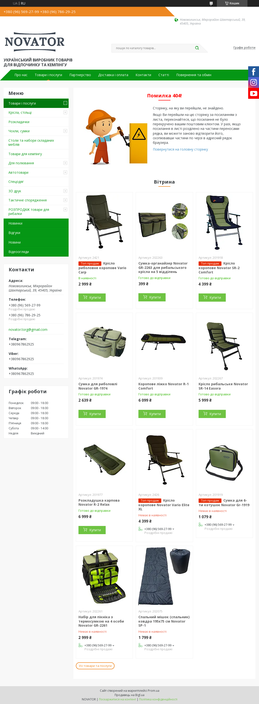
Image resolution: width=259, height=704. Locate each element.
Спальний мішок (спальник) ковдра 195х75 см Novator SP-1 (164, 621)
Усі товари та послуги (95, 666)
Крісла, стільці (20, 112)
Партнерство (80, 75)
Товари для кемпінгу (25, 154)
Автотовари (18, 172)
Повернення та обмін (193, 75)
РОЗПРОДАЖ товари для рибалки (28, 211)
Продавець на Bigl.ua (129, 695)
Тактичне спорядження (27, 200)
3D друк (14, 191)
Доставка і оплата (113, 75)
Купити (95, 297)
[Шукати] (197, 48)
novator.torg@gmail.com (28, 329)
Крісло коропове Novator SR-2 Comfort (219, 267)
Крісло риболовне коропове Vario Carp (102, 267)
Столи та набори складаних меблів (31, 142)
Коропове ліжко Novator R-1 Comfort (163, 386)
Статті (163, 75)
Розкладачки (18, 122)
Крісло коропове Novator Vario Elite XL (163, 504)
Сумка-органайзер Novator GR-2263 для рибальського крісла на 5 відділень (163, 267)
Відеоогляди (18, 251)
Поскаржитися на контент (117, 699)
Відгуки (14, 232)
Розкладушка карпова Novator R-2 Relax (99, 502)
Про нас (20, 75)
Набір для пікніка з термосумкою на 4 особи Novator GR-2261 (101, 621)
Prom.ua (153, 691)
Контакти (143, 75)
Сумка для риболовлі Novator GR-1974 (97, 386)
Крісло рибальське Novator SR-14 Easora (223, 386)
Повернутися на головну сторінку (180, 149)
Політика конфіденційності (158, 699)
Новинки (15, 223)
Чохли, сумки (19, 131)
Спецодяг (16, 181)
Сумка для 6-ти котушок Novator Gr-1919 (224, 502)
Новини (14, 242)
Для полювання (21, 163)
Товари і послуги (48, 75)
